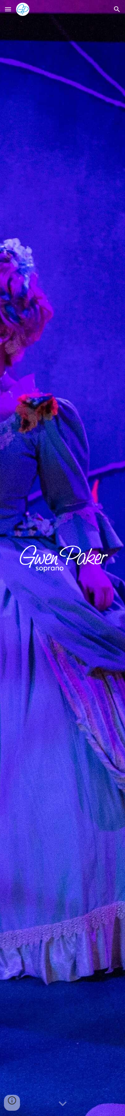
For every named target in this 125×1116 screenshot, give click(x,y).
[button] (8, 9)
